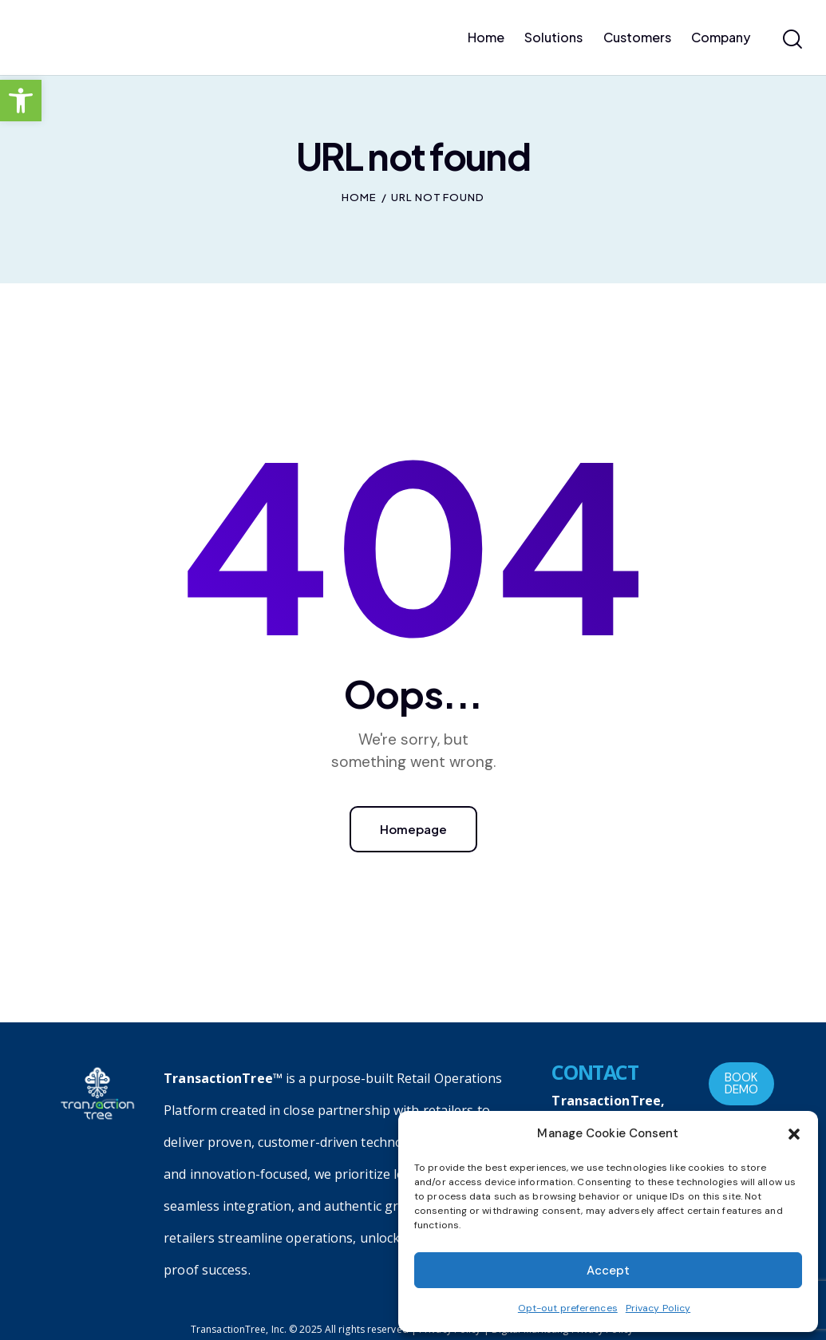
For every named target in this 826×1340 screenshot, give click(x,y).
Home (359, 197)
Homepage (413, 828)
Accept (608, 1271)
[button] (20, 100)
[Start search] (792, 40)
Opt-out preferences (568, 1308)
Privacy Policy (658, 1308)
